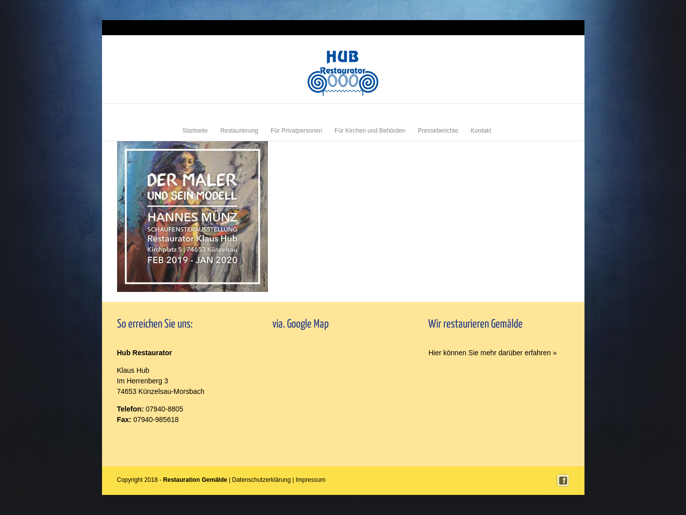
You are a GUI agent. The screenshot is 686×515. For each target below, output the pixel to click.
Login (534, 27)
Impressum (556, 27)
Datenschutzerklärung (261, 479)
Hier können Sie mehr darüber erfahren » (492, 353)
